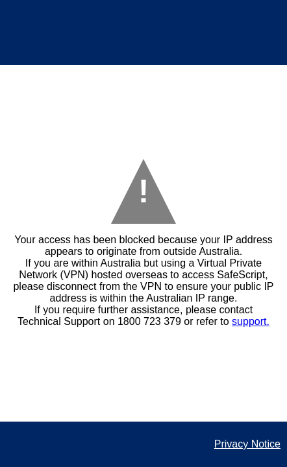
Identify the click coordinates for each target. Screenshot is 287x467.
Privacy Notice (247, 443)
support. (250, 321)
